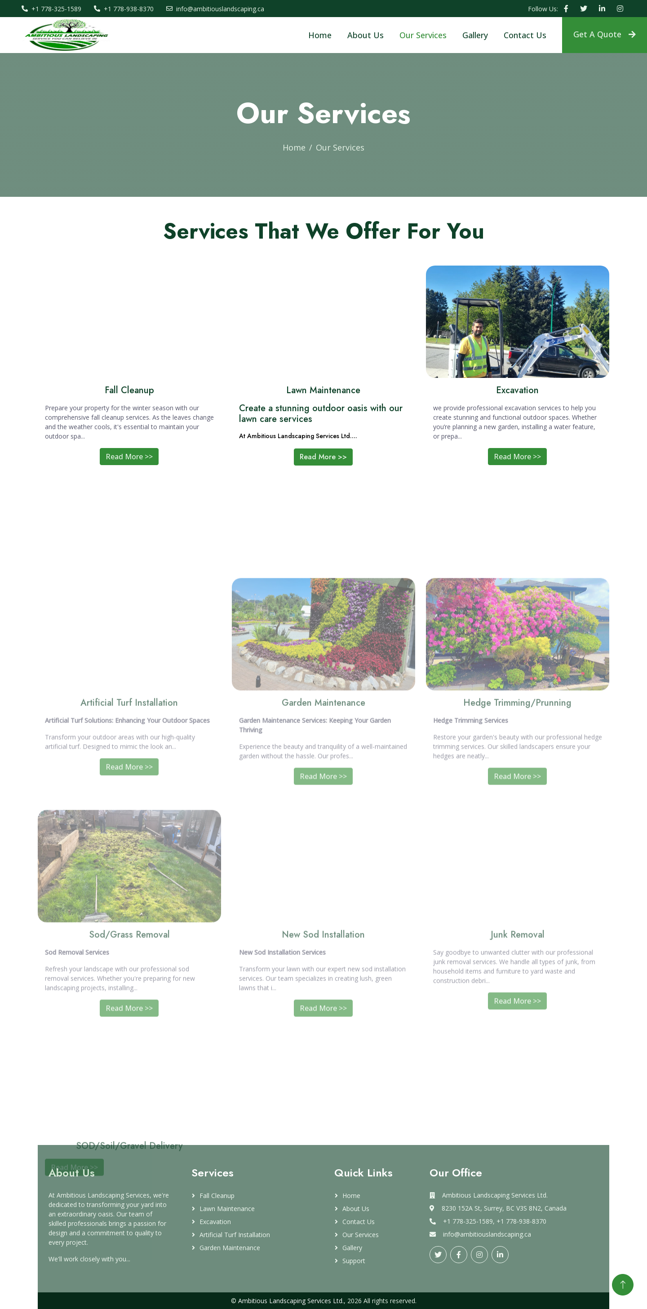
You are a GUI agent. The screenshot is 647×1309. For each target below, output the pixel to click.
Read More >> (129, 462)
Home (320, 35)
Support (353, 1260)
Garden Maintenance (229, 1247)
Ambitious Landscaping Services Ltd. (291, 1300)
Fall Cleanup (217, 1195)
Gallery (475, 35)
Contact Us (525, 35)
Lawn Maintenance (227, 1208)
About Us (365, 35)
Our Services (423, 35)
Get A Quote (604, 34)
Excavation (215, 1221)
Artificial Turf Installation (234, 1234)
